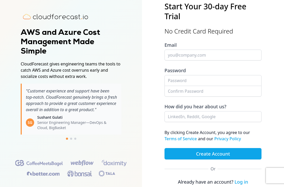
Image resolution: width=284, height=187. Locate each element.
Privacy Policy (227, 139)
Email (171, 45)
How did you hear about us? (195, 106)
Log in (241, 182)
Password (175, 70)
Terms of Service (181, 139)
